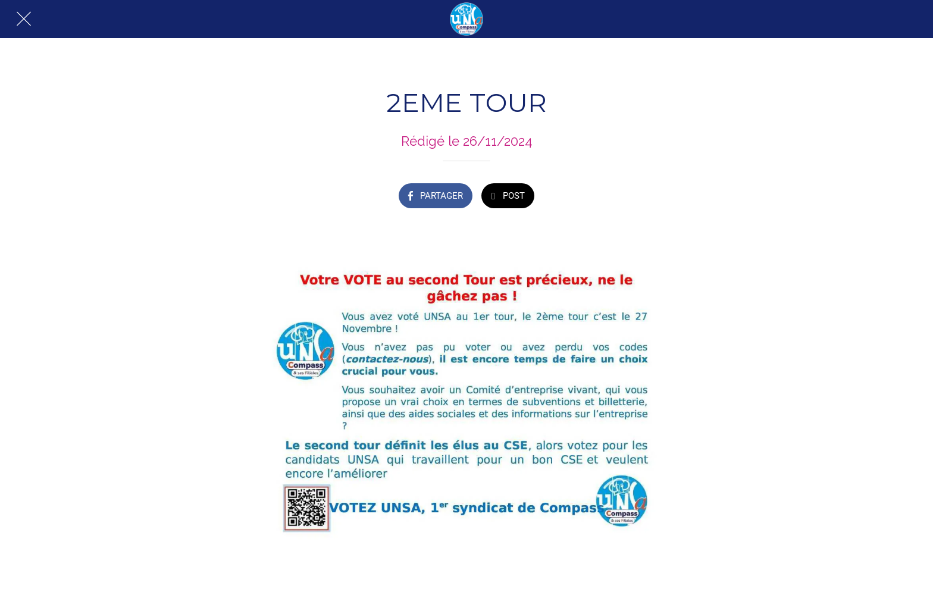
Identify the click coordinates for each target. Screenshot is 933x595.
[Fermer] (24, 19)
